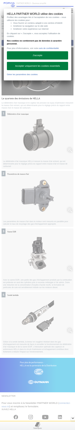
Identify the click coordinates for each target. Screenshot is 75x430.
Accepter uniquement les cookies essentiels (37, 66)
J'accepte (37, 55)
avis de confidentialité (49, 48)
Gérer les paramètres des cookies (22, 74)
